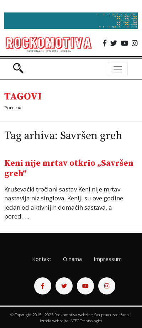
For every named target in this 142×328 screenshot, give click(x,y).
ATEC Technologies (86, 320)
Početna (12, 108)
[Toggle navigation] (118, 69)
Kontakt (41, 258)
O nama (72, 258)
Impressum (108, 258)
